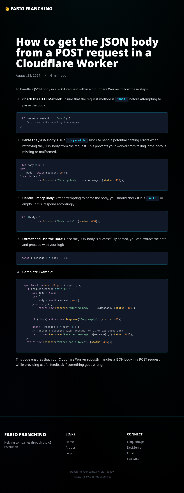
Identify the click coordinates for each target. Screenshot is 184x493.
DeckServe (134, 448)
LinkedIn (133, 459)
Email (130, 453)
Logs (69, 453)
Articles (70, 448)
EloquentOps (135, 442)
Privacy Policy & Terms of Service (92, 476)
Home (70, 442)
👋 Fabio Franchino (28, 9)
